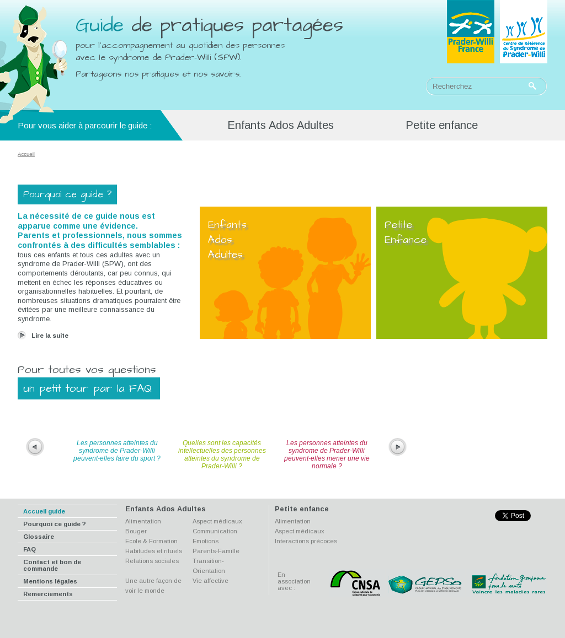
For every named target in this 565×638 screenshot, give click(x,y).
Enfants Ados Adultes (280, 125)
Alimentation (143, 521)
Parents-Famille (216, 551)
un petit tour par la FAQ (87, 388)
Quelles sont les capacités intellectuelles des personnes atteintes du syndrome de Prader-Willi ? (222, 454)
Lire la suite (49, 335)
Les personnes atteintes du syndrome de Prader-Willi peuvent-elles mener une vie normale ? (327, 454)
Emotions (205, 541)
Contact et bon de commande (52, 565)
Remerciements (48, 594)
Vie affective (210, 580)
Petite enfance (442, 125)
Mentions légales (50, 581)
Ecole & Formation (151, 541)
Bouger (136, 531)
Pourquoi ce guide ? (54, 524)
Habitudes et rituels (153, 551)
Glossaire (38, 536)
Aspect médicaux (217, 521)
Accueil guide (44, 511)
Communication (215, 531)
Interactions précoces (306, 541)
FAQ (29, 549)
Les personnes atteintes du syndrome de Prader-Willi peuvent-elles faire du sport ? (117, 450)
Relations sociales (152, 561)
